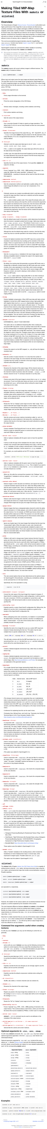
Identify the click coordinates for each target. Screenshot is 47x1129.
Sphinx (20, 1127)
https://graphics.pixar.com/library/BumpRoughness (18, 717)
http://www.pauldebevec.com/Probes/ (25, 660)
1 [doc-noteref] (33, 49)
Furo (32, 1127)
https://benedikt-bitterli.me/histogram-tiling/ (26, 843)
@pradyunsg (27, 1127)
